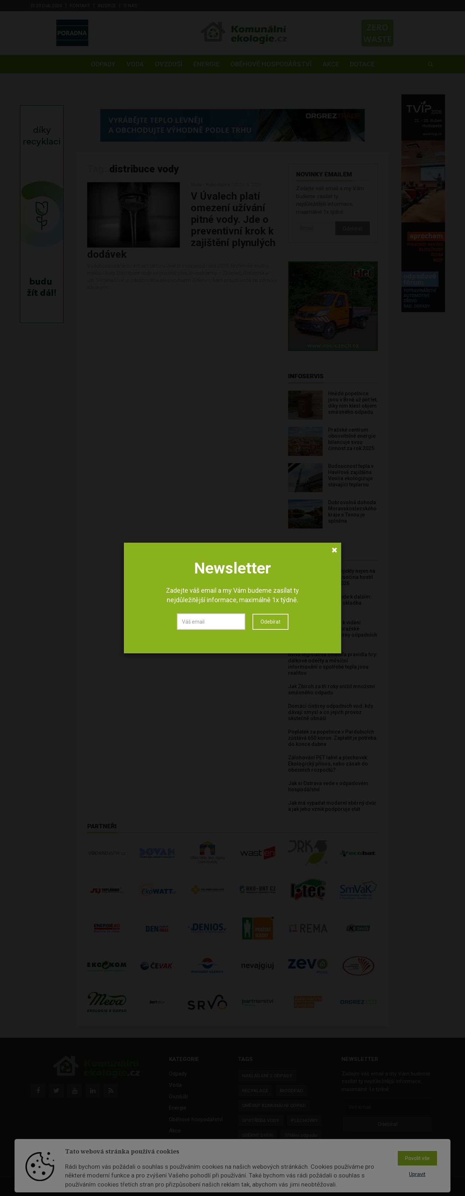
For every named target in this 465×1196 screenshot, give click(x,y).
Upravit (417, 1174)
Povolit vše (417, 1158)
